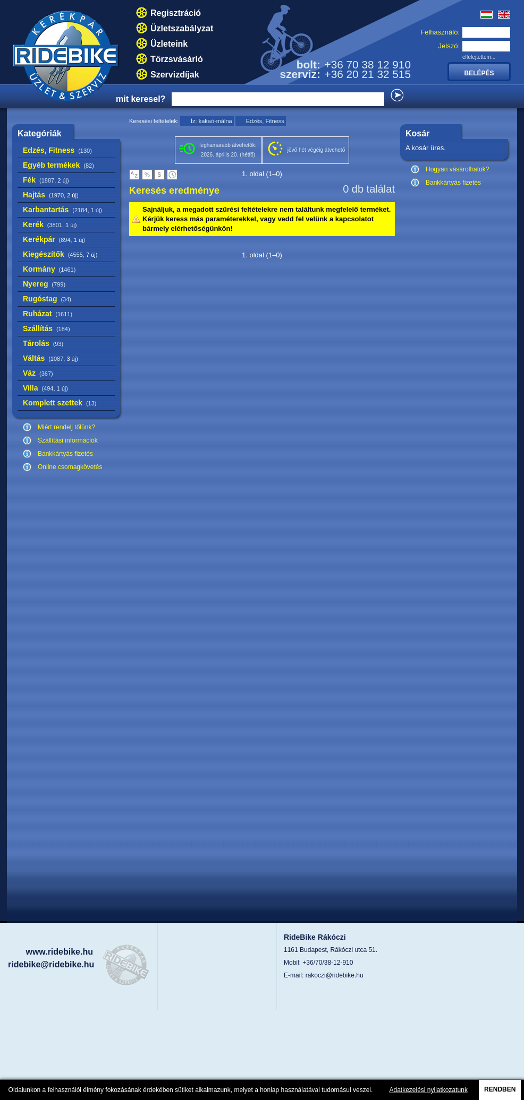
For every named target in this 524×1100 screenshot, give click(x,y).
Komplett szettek (59, 403)
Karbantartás (62, 209)
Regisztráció (175, 13)
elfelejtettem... (478, 57)
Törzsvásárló (176, 59)
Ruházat (47, 313)
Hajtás (51, 194)
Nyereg (44, 284)
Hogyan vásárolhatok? (457, 169)
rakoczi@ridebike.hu (335, 975)
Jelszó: (449, 46)
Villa (45, 388)
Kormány (49, 269)
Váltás (50, 358)
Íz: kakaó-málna (211, 121)
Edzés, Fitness (57, 150)
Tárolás (43, 343)
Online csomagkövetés (70, 467)
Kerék (50, 224)
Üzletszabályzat (181, 28)
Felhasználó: (440, 32)
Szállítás (46, 328)
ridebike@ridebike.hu (51, 964)
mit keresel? (140, 98)
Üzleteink (169, 43)
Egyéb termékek (58, 165)
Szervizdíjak (174, 74)
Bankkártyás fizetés (65, 453)
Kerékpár (54, 239)
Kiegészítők (60, 254)
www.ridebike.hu (59, 951)
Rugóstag (47, 299)
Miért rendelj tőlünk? (66, 427)
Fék (46, 180)
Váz (38, 373)
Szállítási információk (68, 440)
